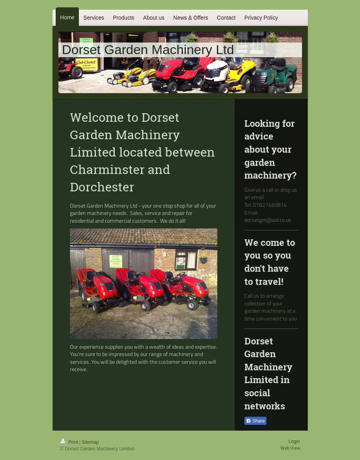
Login (294, 441)
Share (255, 421)
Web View (290, 447)
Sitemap (90, 442)
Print (69, 442)
